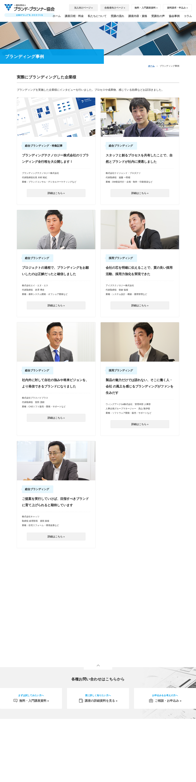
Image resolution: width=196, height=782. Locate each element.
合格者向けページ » (114, 7)
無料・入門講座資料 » (146, 7)
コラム (188, 16)
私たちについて (97, 16)
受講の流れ (117, 16)
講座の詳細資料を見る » (98, 699)
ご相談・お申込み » (165, 699)
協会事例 (174, 16)
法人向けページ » (83, 7)
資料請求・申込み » (177, 7)
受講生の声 (158, 16)
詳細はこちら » (56, 193)
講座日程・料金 (74, 16)
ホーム (57, 16)
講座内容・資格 (137, 16)
